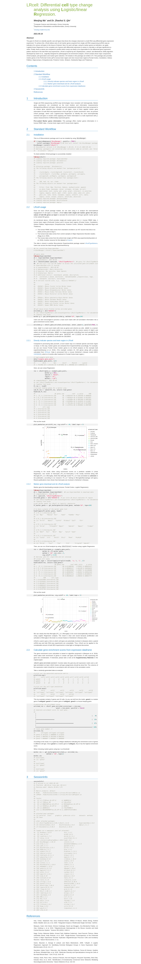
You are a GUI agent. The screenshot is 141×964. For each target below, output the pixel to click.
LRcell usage (45, 79)
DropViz (69, 240)
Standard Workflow (42, 74)
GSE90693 (37, 354)
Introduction (39, 71)
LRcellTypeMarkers (91, 243)
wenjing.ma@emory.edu (42, 30)
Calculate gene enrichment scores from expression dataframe (62, 86)
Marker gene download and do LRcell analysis (62, 84)
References (38, 92)
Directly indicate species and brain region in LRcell (64, 81)
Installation (44, 77)
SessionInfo (39, 89)
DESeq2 (47, 352)
